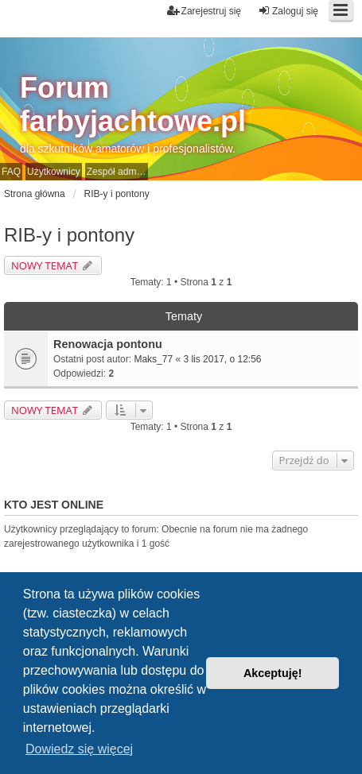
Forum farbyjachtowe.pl (133, 104)
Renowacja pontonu (107, 344)
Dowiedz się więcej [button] (79, 749)
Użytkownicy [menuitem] (53, 171)
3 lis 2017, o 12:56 (222, 359)
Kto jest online (53, 504)
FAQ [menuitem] (11, 171)
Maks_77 (153, 359)
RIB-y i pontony (69, 235)
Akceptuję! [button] (272, 673)
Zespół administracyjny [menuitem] (117, 171)
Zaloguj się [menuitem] (288, 11)
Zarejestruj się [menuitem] (204, 11)
